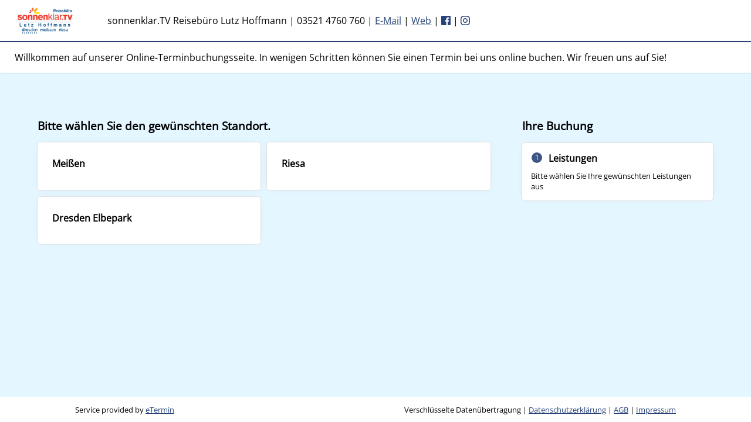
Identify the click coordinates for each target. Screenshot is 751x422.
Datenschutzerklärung (567, 409)
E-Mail (388, 20)
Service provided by (124, 409)
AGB (621, 409)
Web (421, 20)
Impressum (656, 409)
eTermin (160, 409)
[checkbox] (149, 166)
